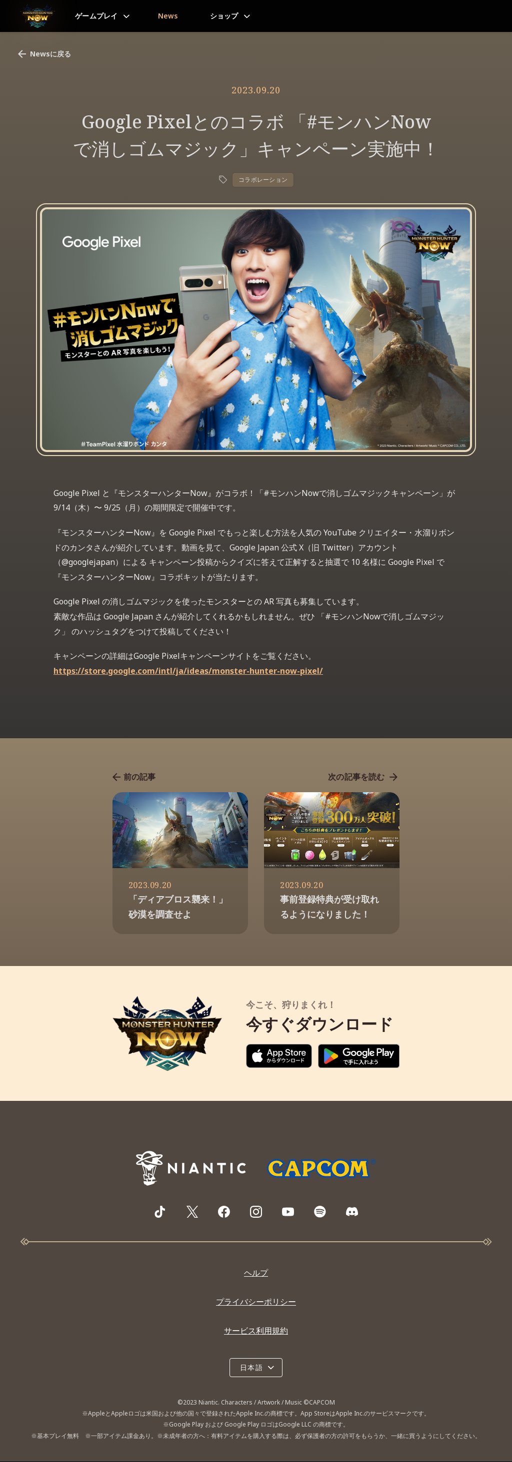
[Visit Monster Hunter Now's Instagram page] (256, 1212)
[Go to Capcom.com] (321, 1168)
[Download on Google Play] (359, 1056)
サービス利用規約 (256, 1330)
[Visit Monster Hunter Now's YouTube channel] (288, 1212)
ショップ (224, 15)
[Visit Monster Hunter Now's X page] (192, 1212)
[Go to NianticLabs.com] (191, 1168)
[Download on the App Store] (279, 1056)
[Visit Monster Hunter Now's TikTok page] (160, 1212)
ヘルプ (256, 1273)
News (168, 15)
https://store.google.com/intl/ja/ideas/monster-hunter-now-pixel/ (188, 670)
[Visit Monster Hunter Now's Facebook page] (224, 1212)
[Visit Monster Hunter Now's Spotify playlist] (320, 1212)
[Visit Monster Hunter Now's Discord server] (352, 1212)
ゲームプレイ (96, 15)
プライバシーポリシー (256, 1302)
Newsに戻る (43, 54)
